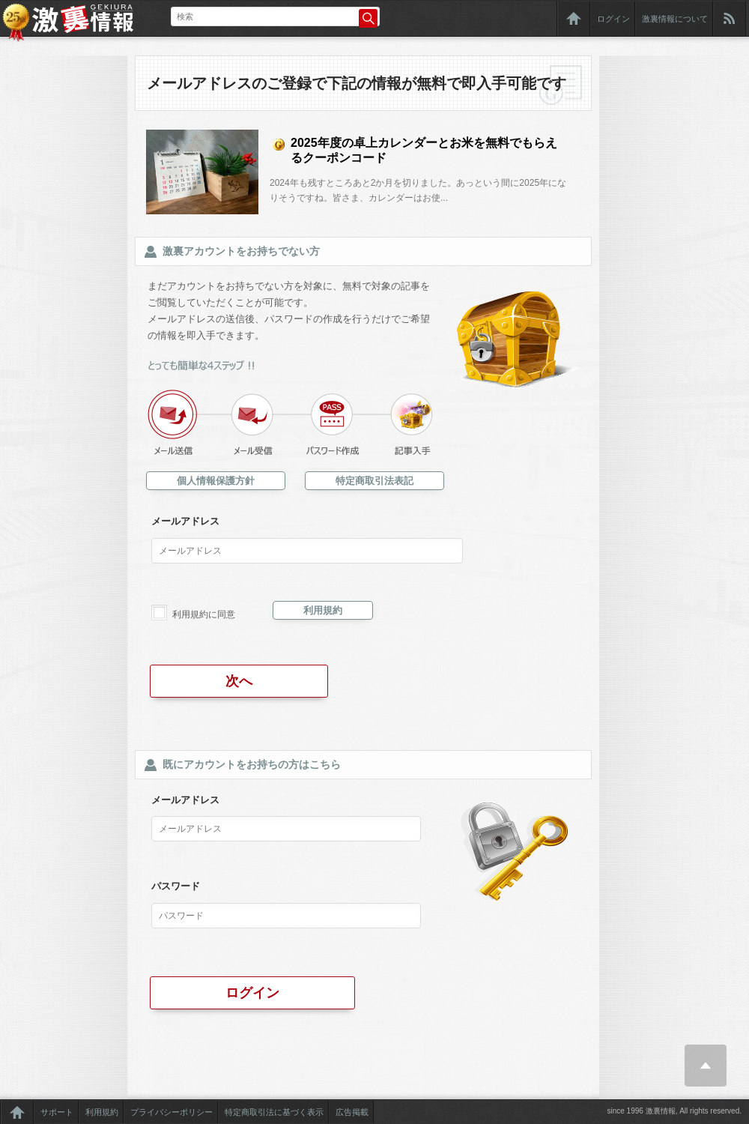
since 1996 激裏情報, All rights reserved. (674, 1111)
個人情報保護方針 (216, 480)
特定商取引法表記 (374, 480)
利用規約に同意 (203, 614)
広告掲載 (352, 1112)
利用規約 (322, 610)
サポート (56, 1112)
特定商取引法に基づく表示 (274, 1112)
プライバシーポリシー (171, 1112)
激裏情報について (675, 18)
